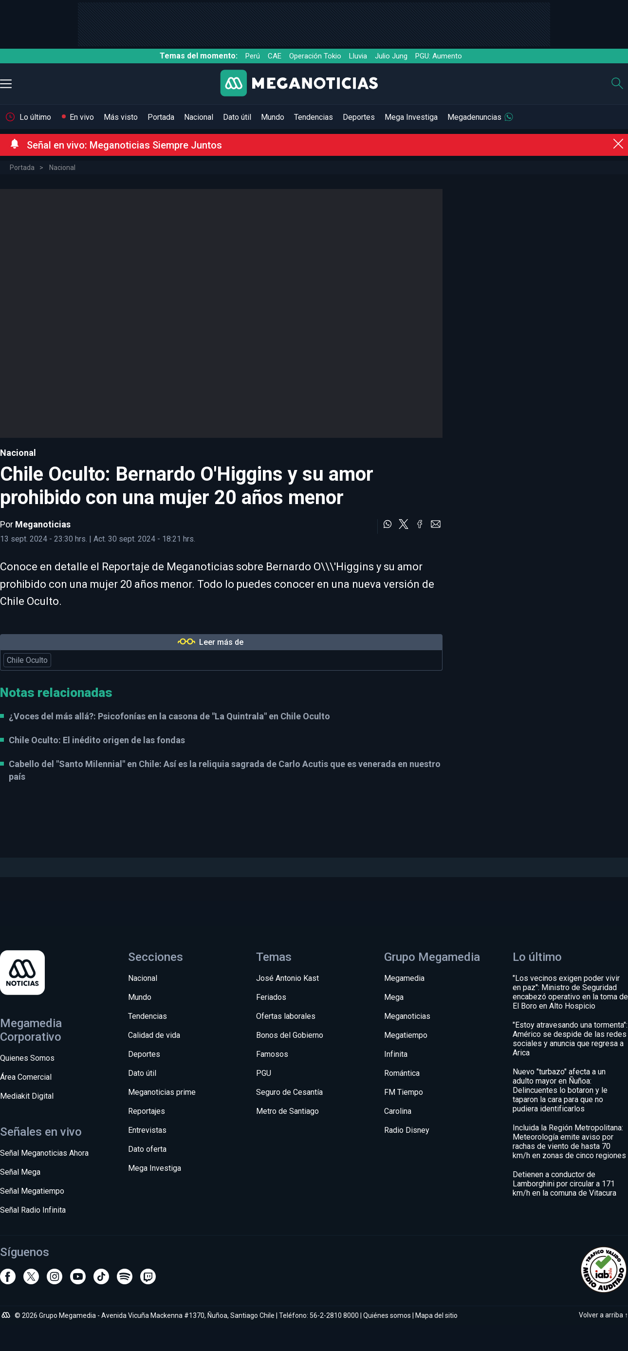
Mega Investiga (411, 117)
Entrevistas (147, 1130)
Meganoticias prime (162, 1092)
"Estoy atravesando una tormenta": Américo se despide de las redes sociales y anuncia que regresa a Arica (570, 1038)
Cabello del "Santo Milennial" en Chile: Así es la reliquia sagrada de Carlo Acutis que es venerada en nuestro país (225, 770)
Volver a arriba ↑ (603, 1315)
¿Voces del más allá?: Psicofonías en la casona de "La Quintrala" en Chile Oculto (169, 716)
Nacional (198, 117)
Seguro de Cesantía (289, 1092)
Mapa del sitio (436, 1315)
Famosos (272, 1054)
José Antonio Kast (287, 978)
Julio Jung (391, 56)
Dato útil (237, 117)
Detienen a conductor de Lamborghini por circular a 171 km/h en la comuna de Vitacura (564, 1184)
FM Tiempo (403, 1092)
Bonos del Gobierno (289, 1035)
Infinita (395, 1054)
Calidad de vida (154, 1035)
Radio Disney (406, 1130)
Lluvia (358, 56)
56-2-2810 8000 (334, 1315)
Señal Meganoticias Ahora (44, 1153)
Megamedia (404, 978)
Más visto (121, 117)
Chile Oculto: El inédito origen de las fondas (97, 740)
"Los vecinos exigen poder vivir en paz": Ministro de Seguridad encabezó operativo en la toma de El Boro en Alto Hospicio (570, 992)
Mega (394, 997)
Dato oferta (147, 1149)
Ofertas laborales (285, 1016)
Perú (252, 56)
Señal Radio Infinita (33, 1210)
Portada (161, 117)
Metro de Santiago (287, 1111)
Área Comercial (26, 1077)
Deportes (359, 117)
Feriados (271, 997)
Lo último (35, 117)
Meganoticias (43, 524)
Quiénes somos (387, 1315)
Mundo (272, 117)
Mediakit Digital (27, 1096)
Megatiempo (405, 1035)
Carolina (397, 1111)
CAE (274, 56)
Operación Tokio (315, 56)
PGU (263, 1073)
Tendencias (313, 117)
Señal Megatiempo (32, 1191)
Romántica (402, 1073)
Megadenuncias (474, 117)
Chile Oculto (27, 660)
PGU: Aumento (438, 56)
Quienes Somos (27, 1058)
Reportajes (146, 1111)
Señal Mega (20, 1172)
